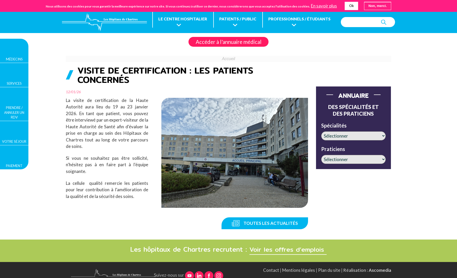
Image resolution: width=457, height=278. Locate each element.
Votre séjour (14, 141)
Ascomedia (380, 260)
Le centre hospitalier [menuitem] (184, 19)
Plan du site (329, 260)
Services (14, 83)
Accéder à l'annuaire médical (229, 52)
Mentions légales (298, 260)
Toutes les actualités (270, 213)
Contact (271, 260)
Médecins (14, 59)
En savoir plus (324, 6)
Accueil (228, 69)
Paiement (14, 166)
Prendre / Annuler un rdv (14, 112)
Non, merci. (377, 6)
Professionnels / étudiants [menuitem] (304, 19)
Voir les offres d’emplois (288, 239)
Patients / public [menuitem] (241, 19)
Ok (351, 6)
